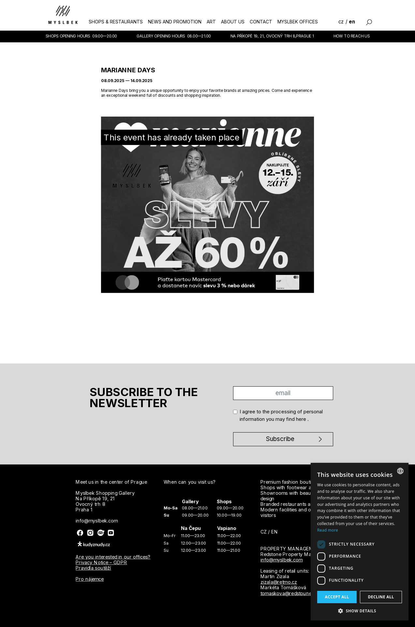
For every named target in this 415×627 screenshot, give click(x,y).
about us (233, 21)
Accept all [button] (337, 597)
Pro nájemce (90, 579)
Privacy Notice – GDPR (101, 562)
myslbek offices (297, 21)
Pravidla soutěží (93, 568)
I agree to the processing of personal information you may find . (281, 415)
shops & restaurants (116, 21)
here (301, 419)
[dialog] (359, 541)
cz (341, 22)
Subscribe (280, 439)
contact (261, 21)
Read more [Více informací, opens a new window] (327, 530)
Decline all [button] (381, 597)
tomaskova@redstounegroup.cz (296, 593)
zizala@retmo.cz (278, 582)
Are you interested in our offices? (113, 557)
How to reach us (351, 36)
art (211, 21)
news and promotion (174, 21)
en (352, 22)
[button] (359, 610)
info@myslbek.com (281, 560)
